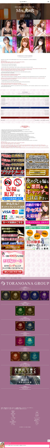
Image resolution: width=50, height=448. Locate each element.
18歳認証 (13, 411)
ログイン (37, 416)
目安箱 (13, 420)
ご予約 (13, 416)
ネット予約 (13, 424)
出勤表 (13, 412)
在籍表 (37, 412)
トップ (37, 411)
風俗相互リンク (37, 420)
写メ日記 (37, 423)
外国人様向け (37, 419)
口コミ (37, 424)
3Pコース (13, 419)
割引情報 (37, 415)
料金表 (13, 415)
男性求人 (13, 423)
